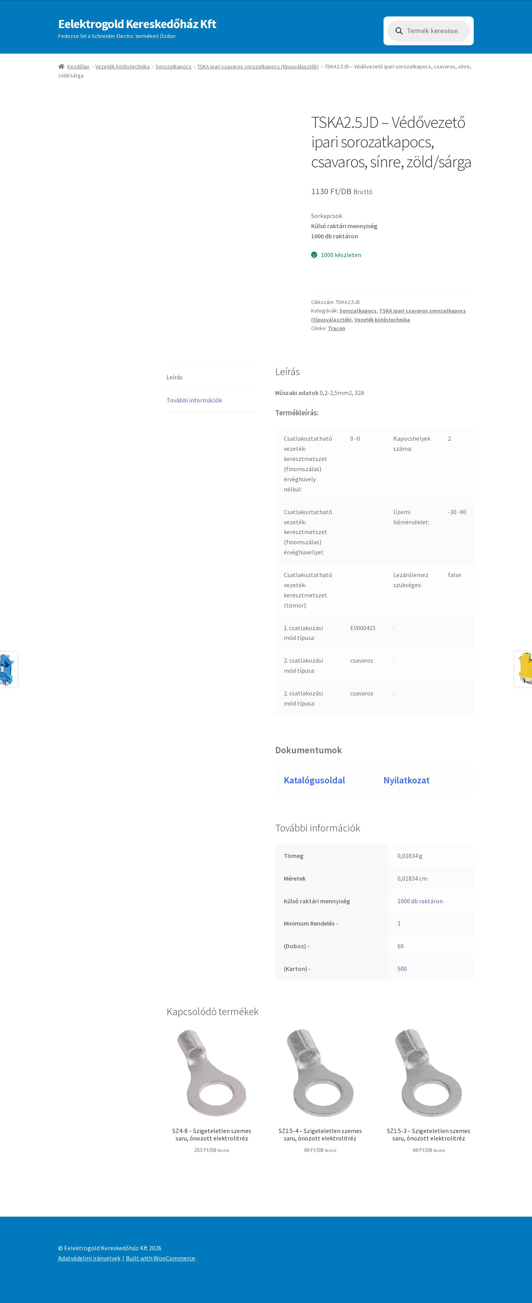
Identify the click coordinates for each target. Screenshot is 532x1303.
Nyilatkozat (406, 780)
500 (402, 968)
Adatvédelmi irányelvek (89, 1258)
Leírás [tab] (175, 377)
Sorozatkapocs (174, 66)
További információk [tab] (194, 400)
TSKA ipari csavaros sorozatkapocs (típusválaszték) (258, 66)
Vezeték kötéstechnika (122, 66)
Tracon (336, 328)
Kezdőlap (78, 66)
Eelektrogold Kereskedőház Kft (137, 24)
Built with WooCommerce (160, 1258)
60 (401, 946)
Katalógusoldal (314, 780)
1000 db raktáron (420, 901)
